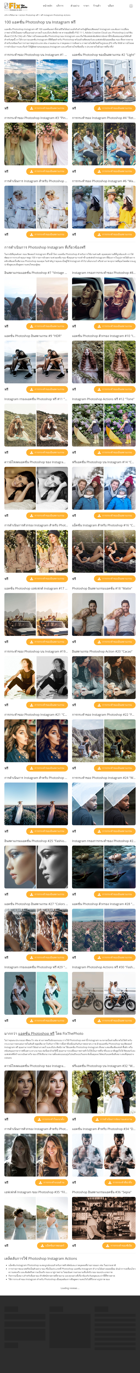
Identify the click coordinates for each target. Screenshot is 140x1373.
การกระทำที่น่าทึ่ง (122, 1182)
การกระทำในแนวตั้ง (53, 1119)
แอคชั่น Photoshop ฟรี (36, 1033)
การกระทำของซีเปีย (121, 1245)
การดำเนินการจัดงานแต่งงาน (116, 1119)
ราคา (86, 5)
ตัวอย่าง (75, 5)
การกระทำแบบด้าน (53, 1182)
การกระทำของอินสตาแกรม (49, 108)
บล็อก (111, 5)
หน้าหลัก (47, 5)
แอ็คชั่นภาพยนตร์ (54, 1245)
